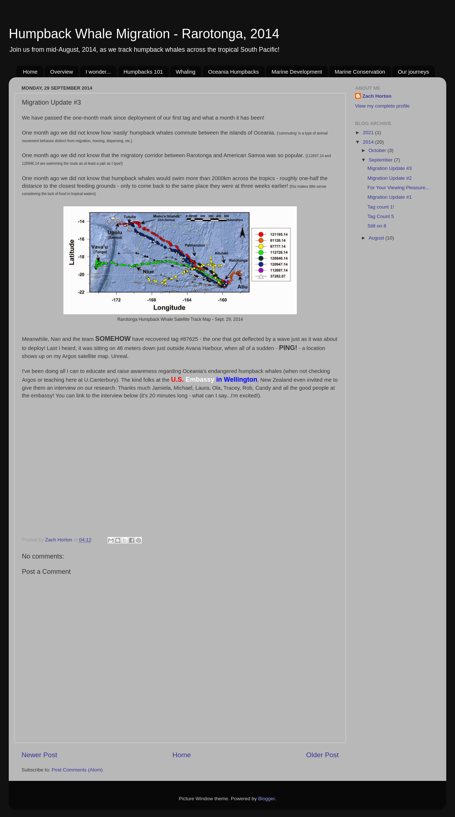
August (377, 238)
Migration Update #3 (390, 168)
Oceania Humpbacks (233, 72)
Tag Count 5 (381, 216)
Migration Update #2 (390, 178)
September (381, 160)
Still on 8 (377, 226)
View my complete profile (382, 106)
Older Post (322, 755)
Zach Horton (377, 96)
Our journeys (413, 72)
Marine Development (297, 72)
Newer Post (39, 755)
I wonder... (98, 72)
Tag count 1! (381, 207)
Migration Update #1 (390, 197)
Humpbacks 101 (143, 72)
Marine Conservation (360, 72)
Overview (61, 72)
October (378, 150)
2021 (369, 132)
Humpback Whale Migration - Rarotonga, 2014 (144, 33)
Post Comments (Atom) (77, 770)
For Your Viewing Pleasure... (398, 187)
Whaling (185, 72)
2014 (369, 142)
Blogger (266, 798)
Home (30, 72)
